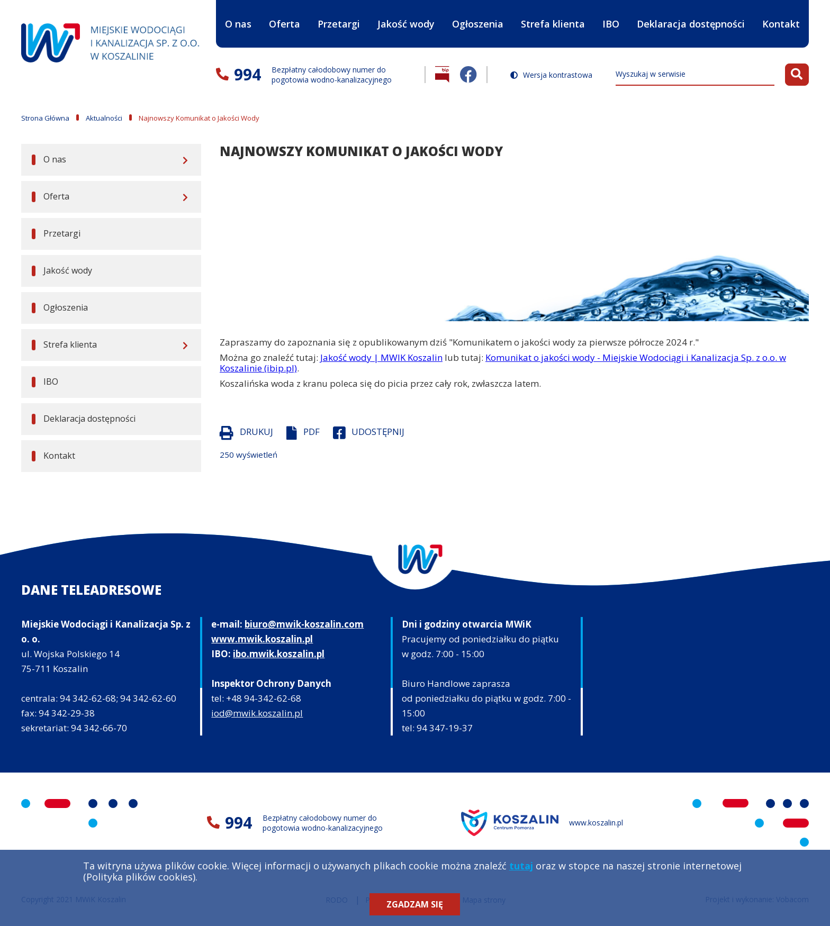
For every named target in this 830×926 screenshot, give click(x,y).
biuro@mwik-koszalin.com (304, 624)
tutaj (521, 865)
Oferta (284, 15)
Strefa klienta (553, 15)
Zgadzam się (414, 904)
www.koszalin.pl (596, 823)
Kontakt (781, 23)
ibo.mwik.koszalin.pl (278, 654)
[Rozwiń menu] (183, 160)
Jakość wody (406, 23)
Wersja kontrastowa (557, 75)
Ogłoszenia (477, 23)
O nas (238, 15)
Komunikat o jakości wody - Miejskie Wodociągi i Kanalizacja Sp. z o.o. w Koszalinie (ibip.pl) (503, 362)
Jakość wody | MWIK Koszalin (381, 357)
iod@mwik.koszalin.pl (257, 713)
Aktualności (104, 118)
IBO (611, 32)
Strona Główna (45, 118)
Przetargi (339, 23)
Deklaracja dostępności (691, 23)
